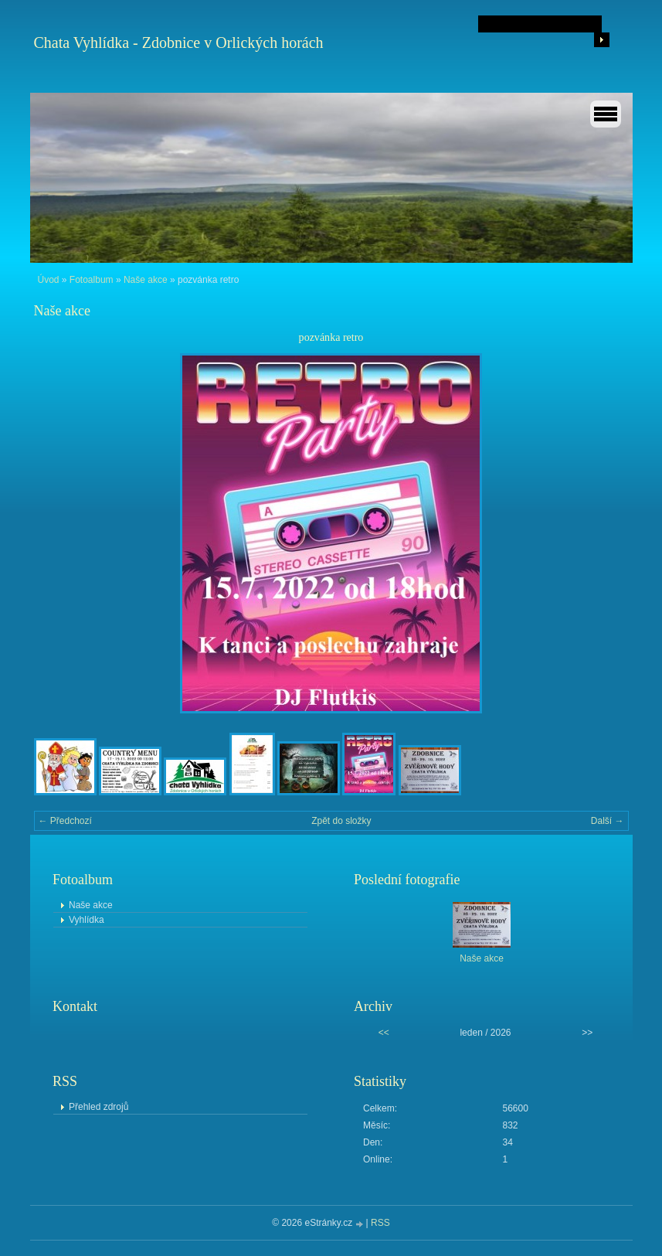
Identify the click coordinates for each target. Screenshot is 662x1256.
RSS (380, 1222)
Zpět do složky (341, 820)
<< (384, 1032)
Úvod (48, 279)
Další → (607, 820)
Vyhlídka (86, 919)
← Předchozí (65, 820)
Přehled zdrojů (98, 1106)
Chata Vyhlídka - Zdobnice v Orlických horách (179, 42)
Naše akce (146, 279)
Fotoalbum (92, 279)
